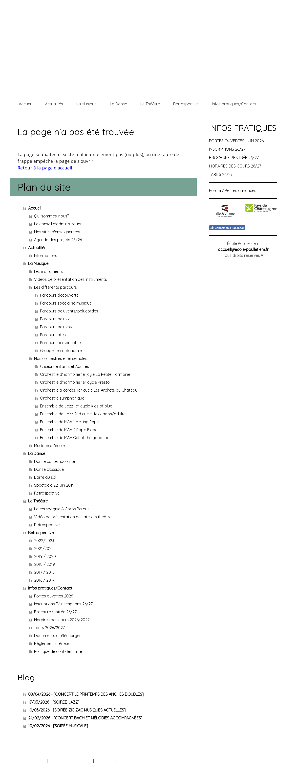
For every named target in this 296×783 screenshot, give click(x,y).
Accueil (25, 103)
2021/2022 (44, 548)
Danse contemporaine (54, 461)
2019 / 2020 (45, 556)
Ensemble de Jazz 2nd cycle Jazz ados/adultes (83, 413)
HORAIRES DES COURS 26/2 (234, 166)
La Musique (86, 103)
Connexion (268, 766)
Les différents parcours (55, 287)
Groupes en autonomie (61, 350)
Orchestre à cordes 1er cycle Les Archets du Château (88, 390)
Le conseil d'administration (58, 223)
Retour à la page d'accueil (45, 168)
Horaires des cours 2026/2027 (61, 619)
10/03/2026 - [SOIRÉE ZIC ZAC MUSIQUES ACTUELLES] (77, 710)
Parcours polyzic (55, 318)
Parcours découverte (59, 295)
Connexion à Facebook (227, 228)
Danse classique (49, 469)
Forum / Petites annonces (232, 190)
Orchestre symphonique (62, 398)
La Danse (118, 103)
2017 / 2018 (44, 572)
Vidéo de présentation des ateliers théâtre (72, 516)
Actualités (54, 103)
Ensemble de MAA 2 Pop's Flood (69, 429)
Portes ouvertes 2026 (53, 595)
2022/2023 (44, 540)
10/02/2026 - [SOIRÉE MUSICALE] (58, 725)
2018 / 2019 (44, 564)
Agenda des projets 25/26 (58, 239)
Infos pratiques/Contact (234, 103)
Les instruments (48, 271)
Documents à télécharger (57, 635)
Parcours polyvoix (56, 326)
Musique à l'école (49, 445)
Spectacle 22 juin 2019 (54, 485)
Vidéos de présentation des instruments (70, 279)
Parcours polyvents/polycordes (69, 310)
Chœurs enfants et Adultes (64, 366)
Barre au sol (45, 477)
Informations (45, 255)
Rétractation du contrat (138, 761)
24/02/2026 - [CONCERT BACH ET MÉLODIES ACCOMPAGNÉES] (85, 717)
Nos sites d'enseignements (58, 231)
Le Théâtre (150, 103)
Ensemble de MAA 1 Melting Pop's (69, 421)
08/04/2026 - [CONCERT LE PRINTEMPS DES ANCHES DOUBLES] (86, 694)
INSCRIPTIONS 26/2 (226, 149)
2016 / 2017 (44, 580)
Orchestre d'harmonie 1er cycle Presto (75, 382)
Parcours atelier (54, 334)
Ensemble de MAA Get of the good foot (75, 437)
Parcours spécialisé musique (66, 303)
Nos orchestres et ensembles (60, 358)
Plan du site (104, 761)
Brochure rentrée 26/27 (55, 611)
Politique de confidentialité (58, 651)
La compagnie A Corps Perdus (61, 508)
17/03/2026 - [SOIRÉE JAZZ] (53, 702)
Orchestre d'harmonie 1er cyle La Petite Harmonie (85, 374)
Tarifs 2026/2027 (49, 627)
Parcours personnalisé (60, 342)
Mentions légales (32, 761)
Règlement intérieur (51, 643)
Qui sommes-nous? (51, 216)
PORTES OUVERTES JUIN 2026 (236, 140)
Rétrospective (186, 103)
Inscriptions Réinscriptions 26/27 (63, 603)
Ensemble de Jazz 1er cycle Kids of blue (76, 405)
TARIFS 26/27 (221, 174)
